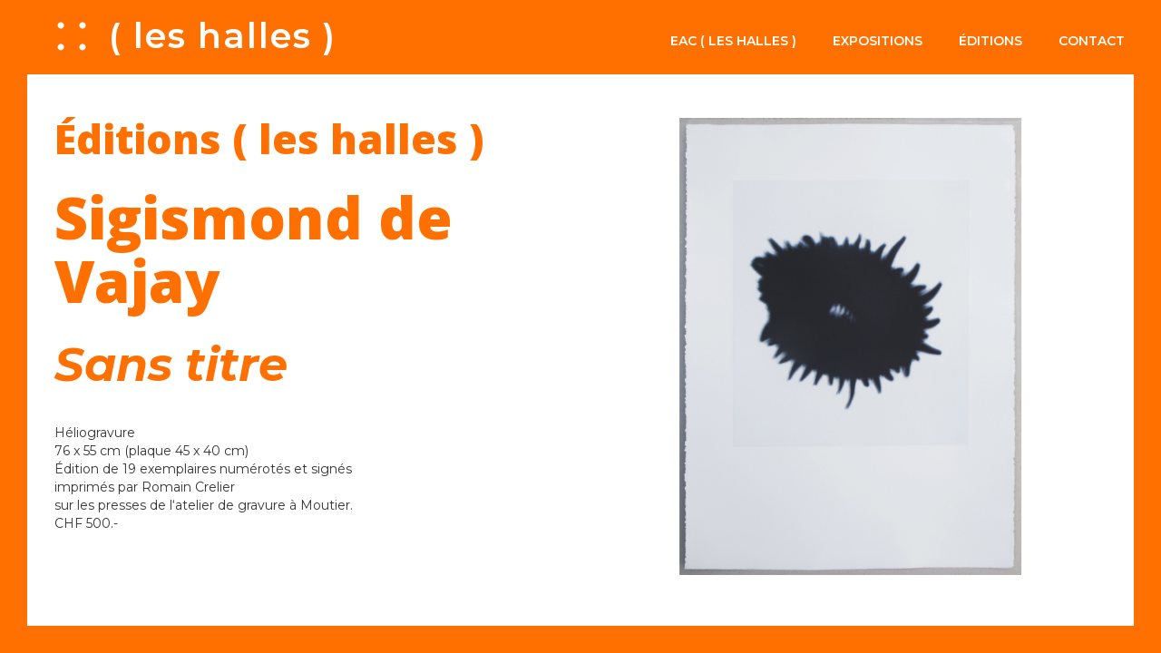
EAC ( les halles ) (733, 41)
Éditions (990, 41)
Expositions (877, 41)
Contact (1092, 41)
